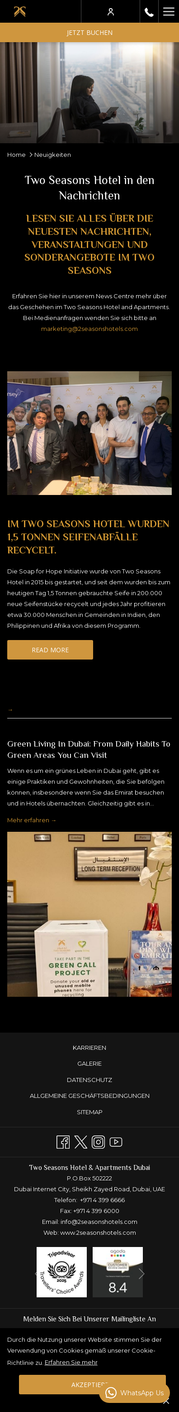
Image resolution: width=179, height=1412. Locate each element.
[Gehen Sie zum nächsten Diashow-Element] (141, 1273)
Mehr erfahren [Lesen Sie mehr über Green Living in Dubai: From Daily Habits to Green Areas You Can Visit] (29, 820)
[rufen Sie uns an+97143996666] (149, 11)
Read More (62, 652)
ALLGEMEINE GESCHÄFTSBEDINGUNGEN (90, 1095)
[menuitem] (89, 1048)
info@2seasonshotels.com (99, 1221)
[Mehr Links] (168, 11)
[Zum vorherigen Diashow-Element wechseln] (37, 1273)
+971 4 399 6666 (102, 1199)
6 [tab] (112, 1009)
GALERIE (89, 1063)
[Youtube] (115, 1141)
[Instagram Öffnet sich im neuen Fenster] (98, 1141)
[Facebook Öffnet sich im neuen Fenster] (63, 1141)
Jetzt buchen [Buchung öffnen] (90, 32)
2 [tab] (76, 1009)
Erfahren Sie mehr (71, 1362)
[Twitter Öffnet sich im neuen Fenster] (80, 1141)
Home (16, 154)
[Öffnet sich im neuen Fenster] (62, 1271)
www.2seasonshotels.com (98, 1232)
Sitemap (90, 1112)
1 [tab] (67, 1009)
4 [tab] (94, 1009)
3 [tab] (85, 1009)
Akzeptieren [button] (92, 1384)
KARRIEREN (89, 1047)
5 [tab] (103, 1009)
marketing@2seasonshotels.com (89, 328)
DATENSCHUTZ (89, 1079)
